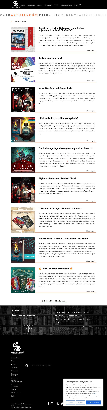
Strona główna (15, 358)
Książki (23, 5)
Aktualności (48, 5)
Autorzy (39, 5)
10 (51, 301)
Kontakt (56, 5)
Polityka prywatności (18, 406)
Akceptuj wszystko (93, 402)
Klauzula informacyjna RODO (21, 407)
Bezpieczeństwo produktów (16, 385)
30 (56, 301)
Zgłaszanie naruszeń (14, 374)
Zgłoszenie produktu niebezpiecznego (16, 380)
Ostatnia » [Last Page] (62, 301)
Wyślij (29, 328)
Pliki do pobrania (66, 5)
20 (53, 301)
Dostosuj (70, 402)
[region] (83, 392)
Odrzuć (80, 402)
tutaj (94, 393)
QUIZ (76, 5)
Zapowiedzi (31, 5)
